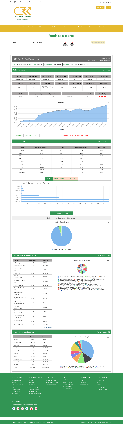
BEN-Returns (64, 179)
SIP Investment (43, 27)
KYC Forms (83, 382)
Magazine (100, 7)
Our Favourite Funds (17, 384)
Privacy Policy (92, 422)
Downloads (81, 27)
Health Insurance (67, 382)
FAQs (98, 386)
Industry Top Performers (18, 386)
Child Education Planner (35, 388)
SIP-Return (74, 179)
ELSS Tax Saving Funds (17, 395)
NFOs (13, 388)
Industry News (101, 380)
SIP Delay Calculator (34, 395)
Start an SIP (32, 382)
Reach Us (101, 27)
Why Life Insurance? (51, 380)
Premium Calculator (51, 384)
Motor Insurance (67, 388)
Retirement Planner (34, 386)
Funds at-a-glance (16, 382)
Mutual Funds (32, 27)
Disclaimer (84, 422)
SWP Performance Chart (35, 397)
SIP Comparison (33, 391)
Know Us (21, 27)
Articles (99, 382)
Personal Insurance (68, 384)
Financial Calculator (102, 389)
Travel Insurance (67, 386)
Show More (48, 327)
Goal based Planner (34, 389)
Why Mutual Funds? (17, 380)
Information (91, 27)
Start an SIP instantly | (22, 2)
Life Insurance (56, 27)
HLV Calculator (50, 386)
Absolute (48, 179)
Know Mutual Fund (35, 2)
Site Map (108, 422)
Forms (81, 380)
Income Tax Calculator (103, 388)
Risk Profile (15, 393)
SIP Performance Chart (35, 393)
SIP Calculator (32, 384)
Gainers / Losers (16, 389)
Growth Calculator (16, 391)
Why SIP (31, 380)
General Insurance (69, 27)
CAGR (55, 179)
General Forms (84, 384)
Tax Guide (99, 384)
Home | (12, 2)
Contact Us (101, 422)
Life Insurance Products (52, 382)
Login (108, 7)
